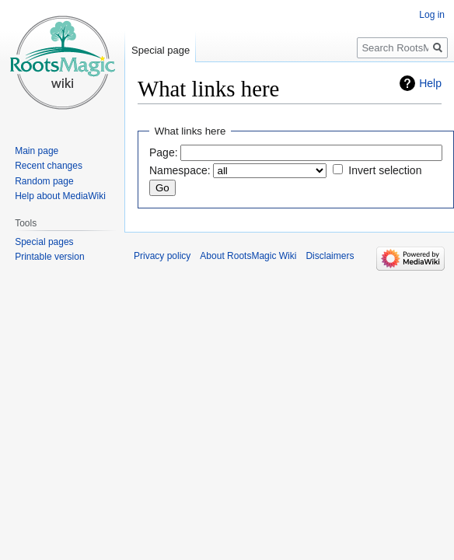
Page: (163, 152)
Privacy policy (162, 255)
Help (430, 83)
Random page (44, 181)
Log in (432, 14)
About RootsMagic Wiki (248, 255)
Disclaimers (330, 255)
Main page (36, 150)
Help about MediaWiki (60, 196)
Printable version (49, 256)
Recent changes (48, 165)
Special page (160, 50)
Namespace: (180, 170)
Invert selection (384, 170)
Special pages (44, 241)
